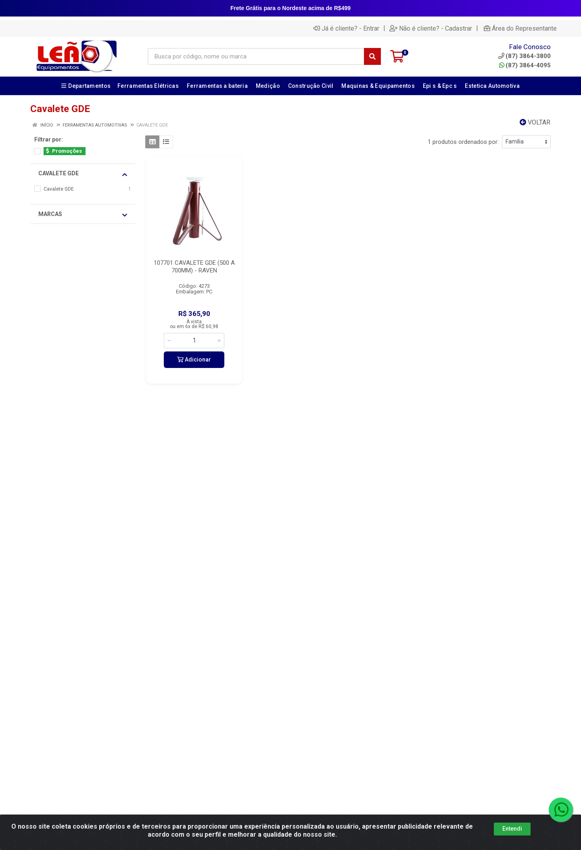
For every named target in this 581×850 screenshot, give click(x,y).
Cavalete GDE (82, 173)
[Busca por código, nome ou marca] (256, 56)
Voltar (535, 122)
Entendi (512, 828)
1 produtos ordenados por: (463, 141)
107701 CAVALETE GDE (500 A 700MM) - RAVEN (194, 266)
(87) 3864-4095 (525, 65)
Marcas (82, 214)
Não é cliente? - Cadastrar (430, 28)
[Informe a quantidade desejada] (194, 340)
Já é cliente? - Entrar (346, 28)
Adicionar (194, 359)
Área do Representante (520, 28)
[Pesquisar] (372, 56)
